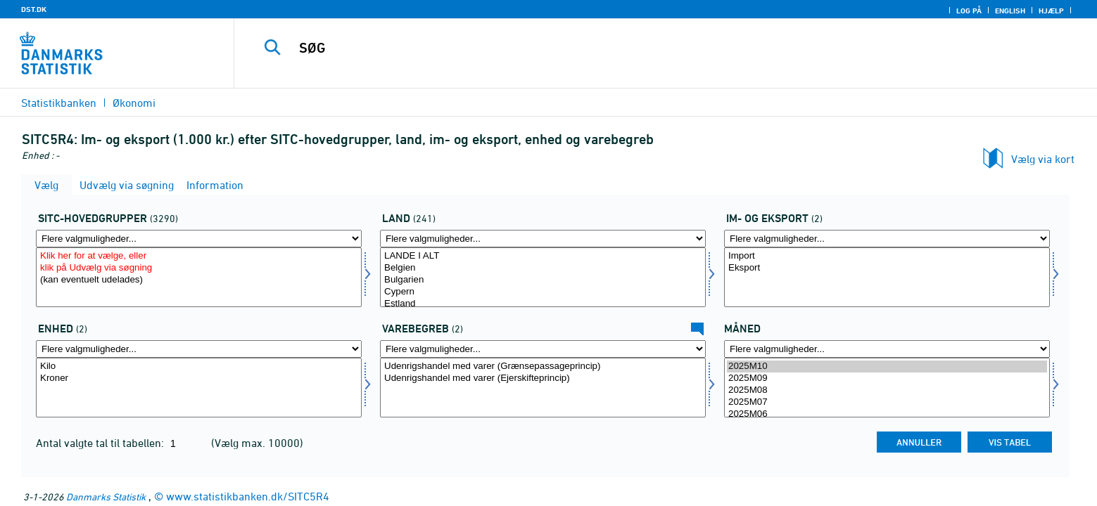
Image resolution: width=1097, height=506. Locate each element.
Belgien (543, 268)
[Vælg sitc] (199, 277)
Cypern (543, 292)
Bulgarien (543, 280)
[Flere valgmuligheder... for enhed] (199, 349)
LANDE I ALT (543, 256)
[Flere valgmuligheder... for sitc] (199, 238)
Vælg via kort (1042, 159)
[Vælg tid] (887, 387)
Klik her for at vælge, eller (199, 256)
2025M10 (887, 366)
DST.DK (33, 9)
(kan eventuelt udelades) (199, 280)
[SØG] (634, 48)
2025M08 (887, 390)
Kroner (199, 378)
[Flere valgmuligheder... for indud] (887, 238)
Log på (969, 10)
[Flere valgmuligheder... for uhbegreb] (543, 349)
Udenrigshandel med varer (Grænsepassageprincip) (543, 366)
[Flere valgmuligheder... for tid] (887, 349)
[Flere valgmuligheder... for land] (543, 238)
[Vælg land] (543, 277)
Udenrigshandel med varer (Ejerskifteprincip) (543, 378)
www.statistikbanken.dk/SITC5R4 (247, 496)
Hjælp (1051, 10)
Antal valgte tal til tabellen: (101, 442)
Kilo (199, 366)
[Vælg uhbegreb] (543, 387)
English (1010, 10)
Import (887, 256)
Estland (543, 304)
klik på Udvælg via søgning (199, 268)
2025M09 (887, 378)
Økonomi (134, 102)
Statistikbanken (58, 102)
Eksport (887, 268)
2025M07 (887, 402)
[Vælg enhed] (199, 387)
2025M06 (887, 414)
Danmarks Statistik (106, 496)
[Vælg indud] (887, 277)
